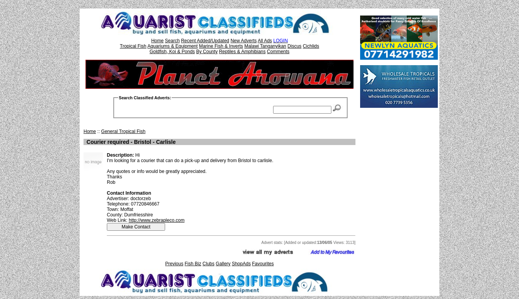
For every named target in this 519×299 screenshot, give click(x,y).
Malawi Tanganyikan (265, 46)
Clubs (208, 263)
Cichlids (311, 46)
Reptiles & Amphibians (242, 51)
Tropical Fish (133, 46)
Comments (278, 51)
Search (172, 40)
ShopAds (241, 263)
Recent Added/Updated (205, 40)
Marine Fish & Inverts (221, 46)
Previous (174, 263)
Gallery (223, 263)
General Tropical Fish (123, 131)
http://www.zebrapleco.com (156, 220)
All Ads (265, 40)
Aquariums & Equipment (172, 46)
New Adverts (243, 40)
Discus (294, 46)
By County (207, 51)
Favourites (263, 263)
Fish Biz (193, 263)
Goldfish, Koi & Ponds (172, 51)
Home (157, 40)
